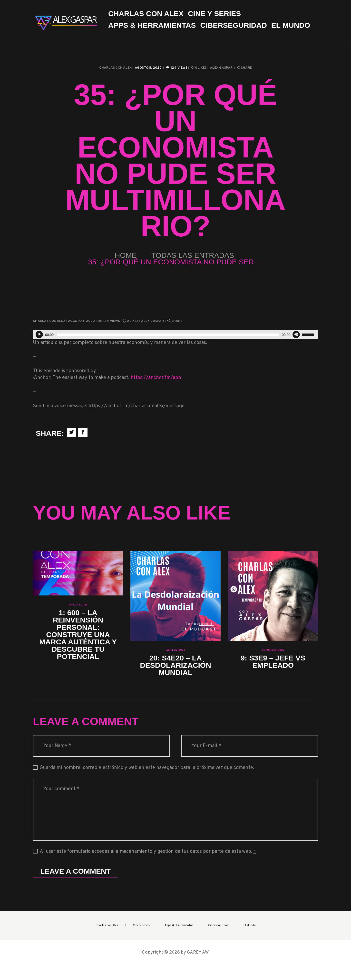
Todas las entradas (192, 255)
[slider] (168, 335)
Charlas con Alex (115, 68)
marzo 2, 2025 (78, 604)
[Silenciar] (296, 334)
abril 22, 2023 (175, 650)
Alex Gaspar (221, 68)
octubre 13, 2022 (273, 650)
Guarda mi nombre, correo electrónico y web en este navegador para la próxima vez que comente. (147, 768)
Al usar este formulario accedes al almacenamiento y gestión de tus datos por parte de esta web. (148, 851)
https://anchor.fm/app (156, 378)
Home (126, 255)
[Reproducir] (39, 334)
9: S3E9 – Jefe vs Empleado (273, 661)
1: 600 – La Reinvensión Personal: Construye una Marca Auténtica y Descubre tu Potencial (78, 634)
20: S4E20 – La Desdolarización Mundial (175, 665)
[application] (175, 334)
